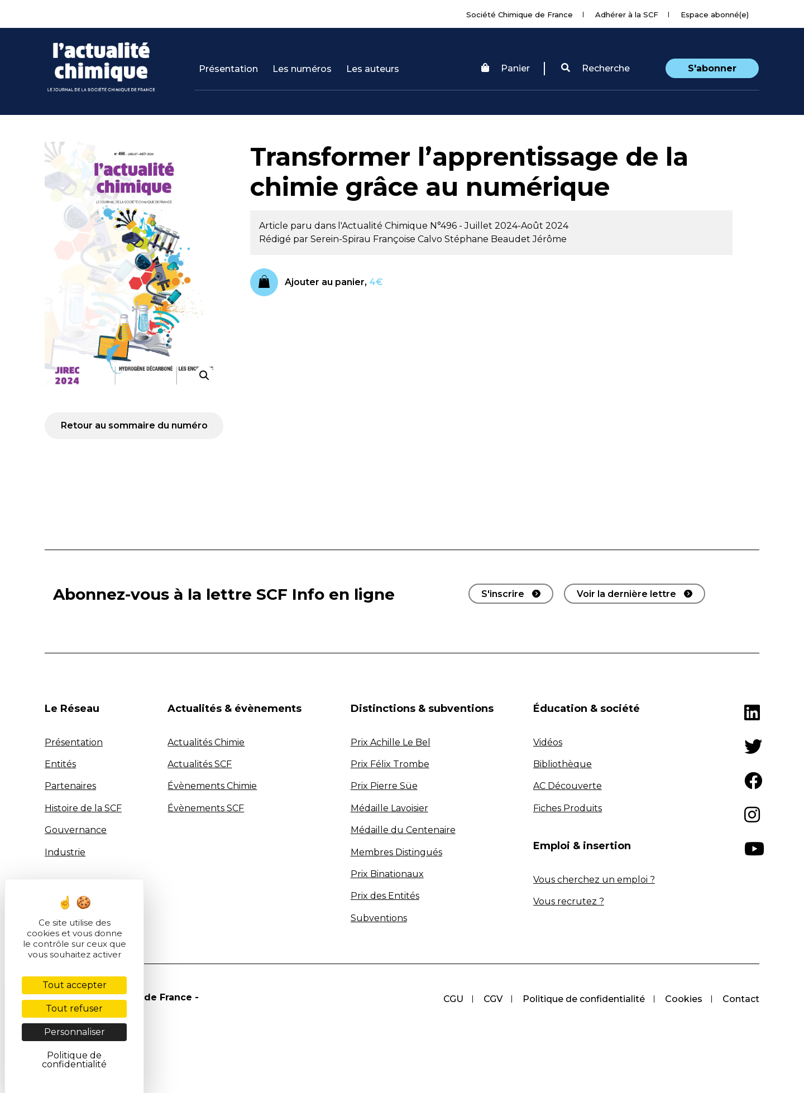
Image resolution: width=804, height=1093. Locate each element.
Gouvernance (76, 830)
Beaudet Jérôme (529, 239)
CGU (453, 999)
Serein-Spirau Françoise (364, 239)
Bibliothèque (562, 764)
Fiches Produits (567, 808)
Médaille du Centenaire (403, 830)
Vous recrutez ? (568, 901)
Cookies (683, 999)
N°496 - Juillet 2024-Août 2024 (499, 225)
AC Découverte (567, 786)
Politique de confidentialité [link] (74, 1060)
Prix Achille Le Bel (390, 742)
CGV (493, 999)
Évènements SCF (206, 808)
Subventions (379, 918)
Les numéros (302, 69)
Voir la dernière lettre (626, 594)
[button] (595, 68)
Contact (740, 999)
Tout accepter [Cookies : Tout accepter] (74, 985)
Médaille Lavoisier (389, 808)
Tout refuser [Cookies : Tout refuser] (74, 1008)
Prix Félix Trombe (390, 764)
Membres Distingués (396, 852)
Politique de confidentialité (584, 999)
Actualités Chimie (206, 742)
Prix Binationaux (387, 874)
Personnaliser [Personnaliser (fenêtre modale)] (74, 1032)
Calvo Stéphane (454, 239)
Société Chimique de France (519, 14)
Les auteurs (372, 69)
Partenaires (70, 786)
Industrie (65, 852)
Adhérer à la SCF (626, 14)
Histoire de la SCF (83, 808)
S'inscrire (502, 594)
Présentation (228, 69)
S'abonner (712, 68)
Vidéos (547, 742)
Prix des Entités (385, 895)
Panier (505, 68)
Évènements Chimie (212, 786)
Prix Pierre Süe (384, 786)
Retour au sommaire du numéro (134, 425)
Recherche (595, 68)
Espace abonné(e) (715, 14)
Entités (60, 764)
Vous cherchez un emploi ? (594, 879)
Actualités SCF (200, 764)
